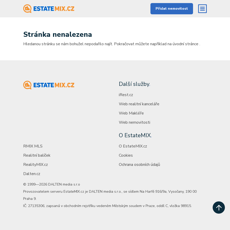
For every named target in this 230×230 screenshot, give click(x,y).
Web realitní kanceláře (139, 104)
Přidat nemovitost (172, 8)
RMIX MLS (33, 146)
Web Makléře (131, 113)
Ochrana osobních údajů (139, 165)
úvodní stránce (185, 44)
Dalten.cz (31, 174)
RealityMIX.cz (35, 165)
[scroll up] (219, 207)
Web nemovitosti (134, 122)
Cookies (126, 155)
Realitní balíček (36, 155)
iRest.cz (126, 95)
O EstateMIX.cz (133, 146)
